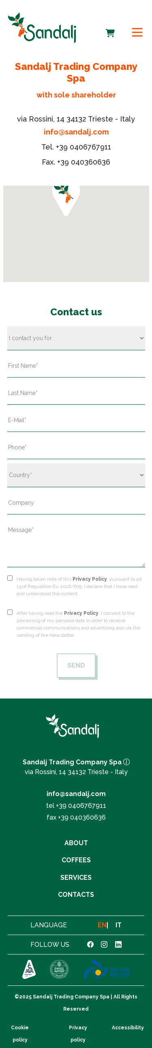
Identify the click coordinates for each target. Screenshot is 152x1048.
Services (76, 877)
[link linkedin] (118, 944)
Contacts (76, 894)
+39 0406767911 (83, 147)
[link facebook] (90, 944)
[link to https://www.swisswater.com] (59, 970)
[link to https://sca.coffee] (28, 970)
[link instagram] (104, 944)
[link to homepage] (42, 27)
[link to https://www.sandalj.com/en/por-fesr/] (107, 970)
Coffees (76, 860)
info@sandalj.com (76, 132)
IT (119, 925)
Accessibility (128, 1028)
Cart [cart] (111, 27)
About (76, 843)
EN (102, 925)
